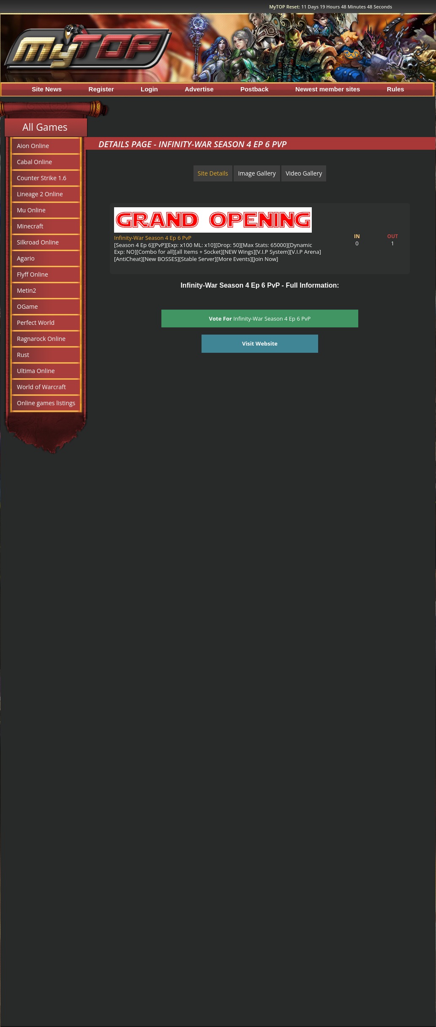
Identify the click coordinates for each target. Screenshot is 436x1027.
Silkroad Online (38, 242)
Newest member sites (327, 89)
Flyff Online (32, 274)
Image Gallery (256, 173)
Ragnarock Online (41, 339)
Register (101, 89)
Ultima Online (36, 371)
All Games (45, 127)
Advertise (199, 89)
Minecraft (30, 226)
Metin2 (26, 290)
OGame (27, 306)
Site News (47, 89)
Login (149, 89)
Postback (254, 89)
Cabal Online (34, 162)
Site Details (213, 173)
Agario (26, 258)
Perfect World (35, 323)
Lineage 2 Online (40, 194)
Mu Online (31, 210)
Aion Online (33, 146)
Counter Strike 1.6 (41, 178)
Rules (395, 89)
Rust (23, 355)
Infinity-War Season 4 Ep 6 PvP (152, 238)
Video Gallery (304, 173)
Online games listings (46, 403)
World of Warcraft (41, 387)
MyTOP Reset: (330, 6)
